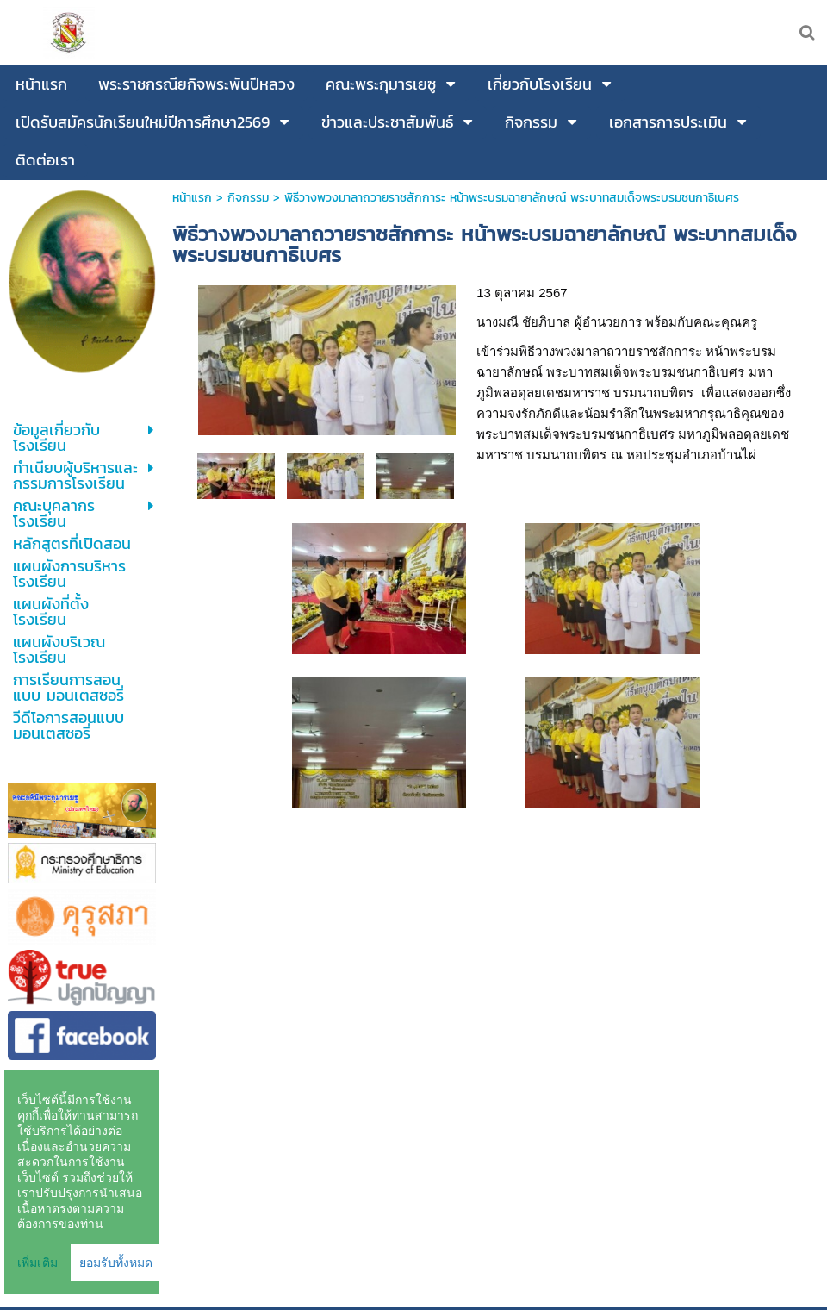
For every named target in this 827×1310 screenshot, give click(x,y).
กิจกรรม (248, 198)
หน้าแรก (192, 198)
